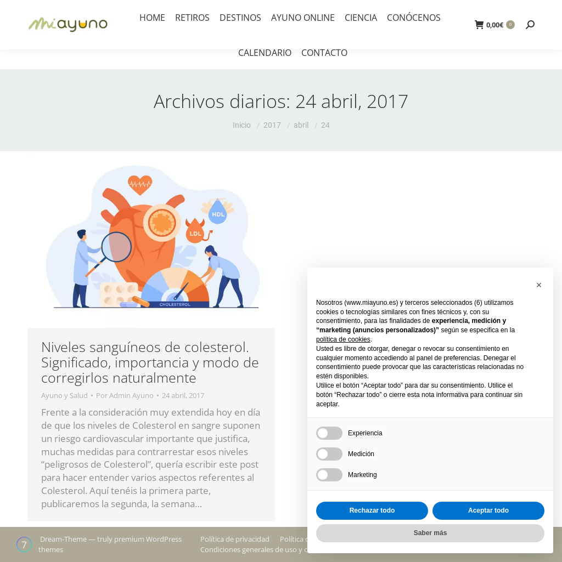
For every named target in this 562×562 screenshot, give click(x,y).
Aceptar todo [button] (488, 510)
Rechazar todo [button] (372, 510)
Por (125, 395)
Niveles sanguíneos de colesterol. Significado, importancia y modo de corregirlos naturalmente (150, 362)
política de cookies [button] (343, 339)
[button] (539, 285)
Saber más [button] (430, 533)
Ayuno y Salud (64, 395)
